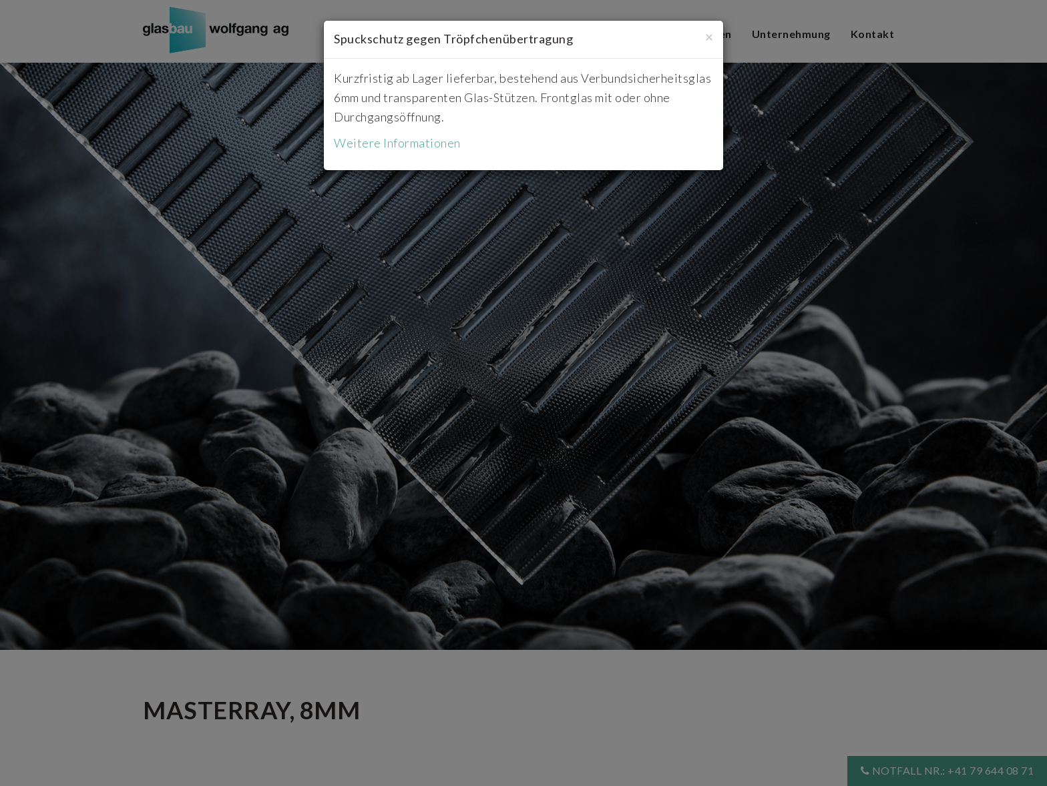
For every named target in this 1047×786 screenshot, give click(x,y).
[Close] (709, 36)
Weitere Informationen (397, 142)
